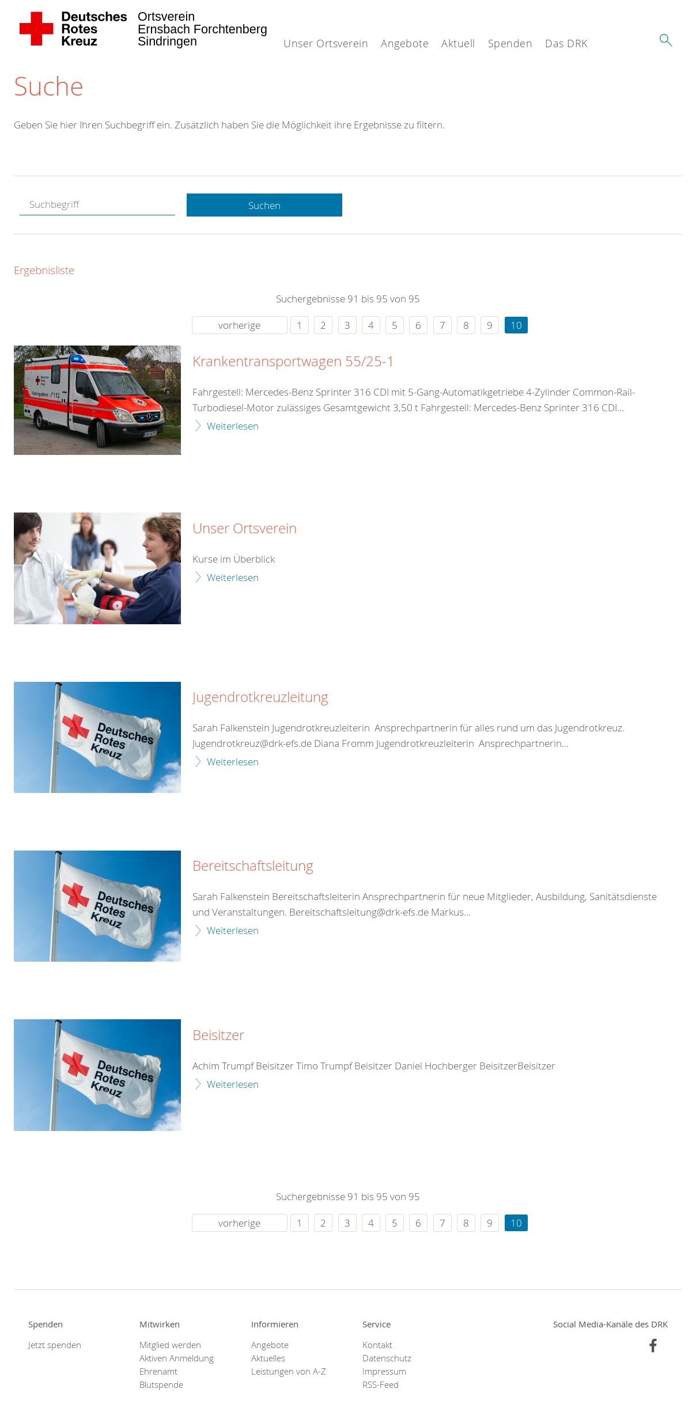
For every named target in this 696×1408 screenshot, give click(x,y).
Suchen (264, 205)
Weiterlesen (233, 425)
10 (516, 325)
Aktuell (458, 43)
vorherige (239, 325)
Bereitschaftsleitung (252, 866)
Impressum (384, 1372)
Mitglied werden (170, 1344)
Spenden (510, 43)
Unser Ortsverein (325, 43)
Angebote (405, 43)
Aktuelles (268, 1358)
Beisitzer (218, 1035)
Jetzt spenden (54, 1344)
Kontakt (377, 1344)
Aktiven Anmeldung (176, 1358)
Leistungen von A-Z (288, 1372)
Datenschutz (386, 1358)
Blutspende (161, 1385)
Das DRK (566, 43)
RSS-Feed (380, 1385)
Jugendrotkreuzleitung (260, 698)
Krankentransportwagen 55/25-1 (293, 362)
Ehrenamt (158, 1372)
